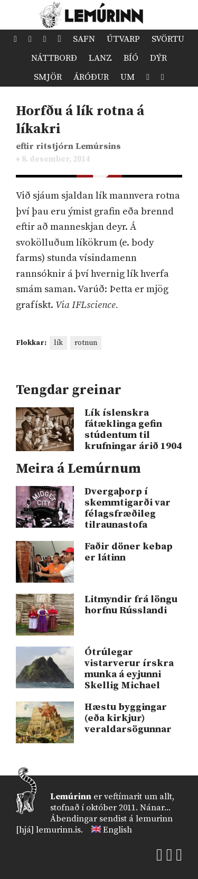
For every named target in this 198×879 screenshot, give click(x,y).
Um (127, 77)
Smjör (48, 77)
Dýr (158, 58)
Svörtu (168, 39)
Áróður (91, 77)
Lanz (100, 58)
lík (58, 343)
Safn (84, 39)
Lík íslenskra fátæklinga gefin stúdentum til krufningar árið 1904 (133, 429)
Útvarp (123, 39)
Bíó (131, 58)
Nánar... (155, 807)
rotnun (85, 343)
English (117, 830)
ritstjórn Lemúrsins (78, 146)
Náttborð (54, 58)
